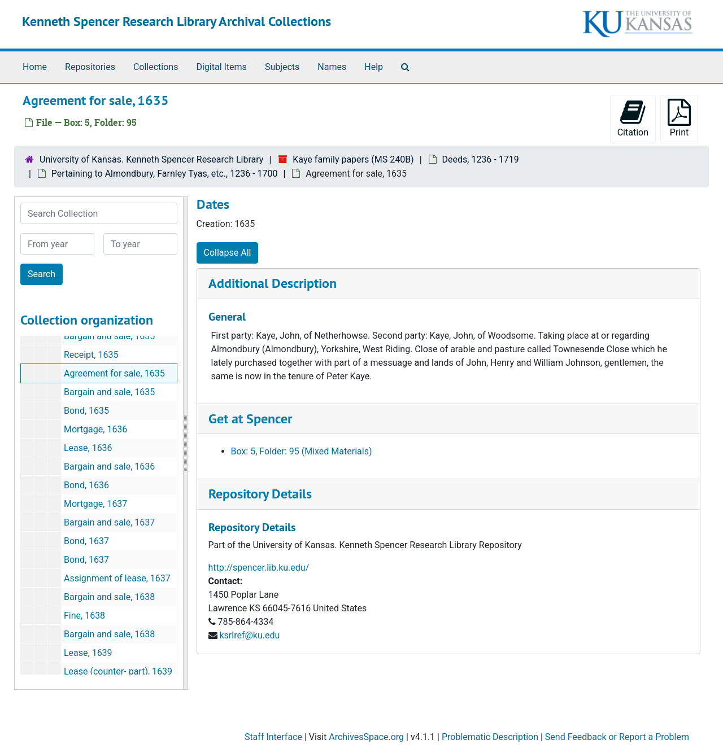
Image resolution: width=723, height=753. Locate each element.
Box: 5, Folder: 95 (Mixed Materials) (301, 451)
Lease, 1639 (88, 652)
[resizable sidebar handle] (185, 443)
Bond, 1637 (86, 541)
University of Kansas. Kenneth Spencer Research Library (151, 159)
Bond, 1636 (86, 485)
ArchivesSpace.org (366, 737)
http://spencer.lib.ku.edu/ (259, 567)
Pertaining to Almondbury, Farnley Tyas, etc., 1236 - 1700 (164, 173)
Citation (632, 118)
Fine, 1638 (84, 615)
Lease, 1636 (88, 448)
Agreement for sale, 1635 (114, 373)
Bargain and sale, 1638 (109, 597)
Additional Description (272, 283)
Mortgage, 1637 (95, 503)
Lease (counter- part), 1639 (118, 671)
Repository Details (260, 493)
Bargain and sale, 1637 (109, 522)
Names (331, 67)
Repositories (90, 67)
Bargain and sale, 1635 (109, 336)
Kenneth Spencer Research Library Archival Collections (176, 21)
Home (35, 67)
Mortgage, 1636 (95, 429)
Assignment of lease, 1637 (117, 578)
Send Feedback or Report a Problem (617, 737)
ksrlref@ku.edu (249, 635)
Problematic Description (490, 737)
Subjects (282, 67)
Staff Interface (273, 737)
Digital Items (221, 67)
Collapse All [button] (227, 252)
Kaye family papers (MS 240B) (353, 159)
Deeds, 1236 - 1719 (480, 159)
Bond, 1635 (86, 410)
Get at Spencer (250, 418)
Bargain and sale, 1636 (109, 466)
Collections (155, 67)
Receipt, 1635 (91, 354)
